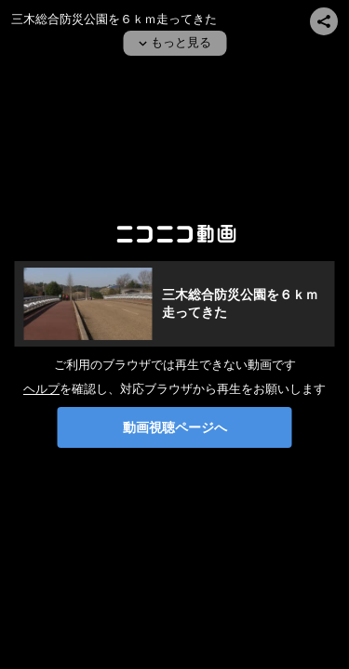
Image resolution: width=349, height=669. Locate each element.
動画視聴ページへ (175, 427)
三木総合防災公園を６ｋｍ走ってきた (114, 19)
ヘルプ (41, 389)
